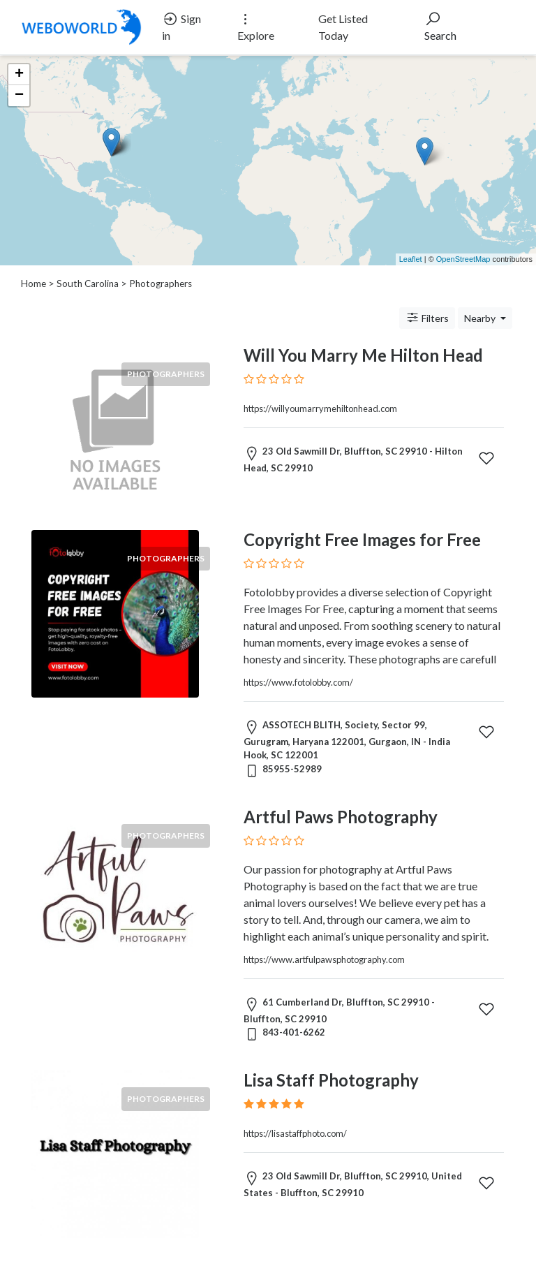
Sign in (181, 26)
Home (33, 283)
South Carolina (88, 283)
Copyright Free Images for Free (362, 539)
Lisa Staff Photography (331, 1080)
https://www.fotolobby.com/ (298, 682)
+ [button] (19, 74)
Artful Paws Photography (341, 817)
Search (440, 26)
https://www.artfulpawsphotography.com (324, 959)
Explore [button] (255, 26)
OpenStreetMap (463, 259)
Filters (427, 318)
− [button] (19, 95)
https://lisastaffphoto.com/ (295, 1133)
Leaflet (410, 259)
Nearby (481, 318)
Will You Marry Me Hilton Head (363, 355)
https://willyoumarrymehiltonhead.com (320, 408)
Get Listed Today (343, 27)
